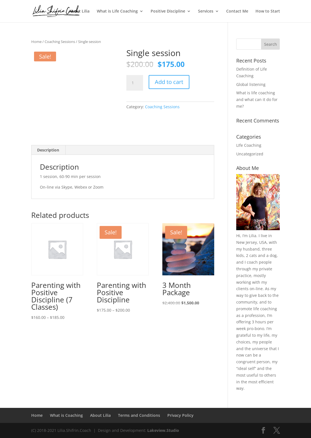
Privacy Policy (180, 415)
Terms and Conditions (139, 415)
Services (205, 11)
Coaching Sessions (60, 41)
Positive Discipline (168, 11)
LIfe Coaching (248, 145)
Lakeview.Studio (163, 430)
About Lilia (79, 11)
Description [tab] (48, 150)
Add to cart (169, 82)
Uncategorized (249, 154)
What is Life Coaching (117, 11)
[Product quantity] (134, 83)
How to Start (267, 11)
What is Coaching (66, 415)
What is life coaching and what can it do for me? (257, 99)
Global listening (251, 84)
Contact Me (237, 11)
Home (36, 41)
